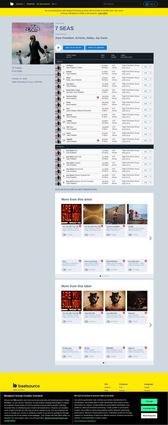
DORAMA (110, 348)
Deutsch (147, 391)
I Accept (149, 402)
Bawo (97, 263)
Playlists (31, 4)
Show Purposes (149, 417)
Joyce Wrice (124, 228)
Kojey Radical (89, 263)
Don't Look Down (91, 261)
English (146, 387)
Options (131, 348)
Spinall (108, 263)
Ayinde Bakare (117, 263)
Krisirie (80, 37)
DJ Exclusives (43, 4)
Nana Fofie (121, 315)
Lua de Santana (123, 350)
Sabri (130, 350)
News (106, 391)
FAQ (120, 387)
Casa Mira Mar (133, 261)
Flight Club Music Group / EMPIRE (134, 65)
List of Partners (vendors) (85, 422)
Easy (64, 261)
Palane (76, 228)
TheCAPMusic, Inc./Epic (114, 265)
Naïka (90, 37)
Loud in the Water (113, 226)
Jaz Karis (101, 37)
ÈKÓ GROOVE (111, 261)
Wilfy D (116, 228)
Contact (122, 391)
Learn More (102, 13)
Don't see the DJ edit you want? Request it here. (76, 189)
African (114, 68)
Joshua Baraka (75, 263)
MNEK (102, 263)
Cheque (142, 263)
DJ (54, 4)
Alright (130, 226)
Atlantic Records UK (92, 265)
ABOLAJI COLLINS (84, 111)
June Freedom (64, 37)
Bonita (87, 348)
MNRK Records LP (113, 230)
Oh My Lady (67, 348)
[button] (58, 67)
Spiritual (131, 313)
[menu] (19, 4)
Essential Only (149, 410)
